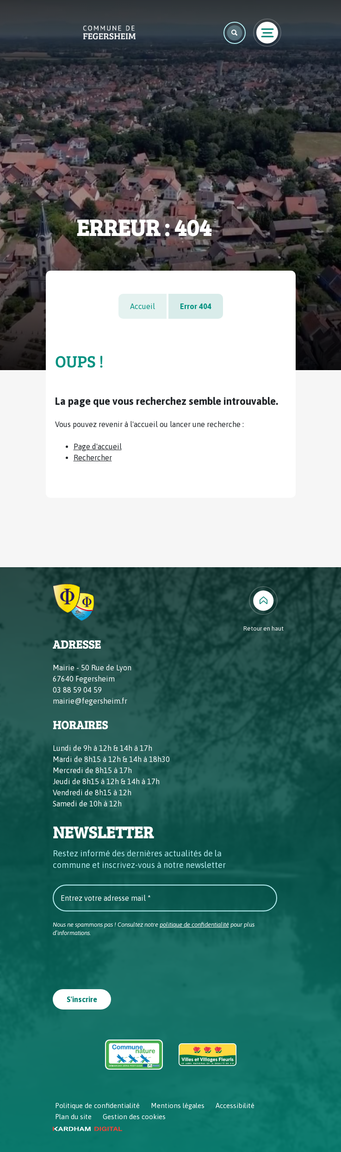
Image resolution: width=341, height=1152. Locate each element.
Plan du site (73, 1117)
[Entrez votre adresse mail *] (165, 898)
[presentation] (123, 960)
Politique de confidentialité (97, 1105)
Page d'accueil (98, 446)
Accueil (142, 306)
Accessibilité (235, 1105)
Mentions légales (178, 1105)
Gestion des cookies (134, 1117)
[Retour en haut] (263, 610)
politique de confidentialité (194, 924)
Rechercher (93, 457)
